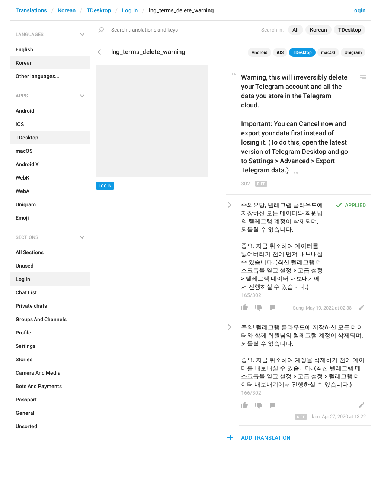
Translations (31, 10)
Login (358, 10)
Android (260, 52)
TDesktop (99, 10)
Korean (67, 10)
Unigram (353, 52)
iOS (280, 52)
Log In (130, 10)
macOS (328, 52)
